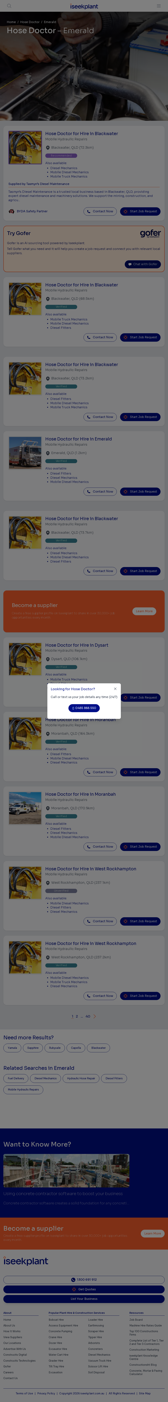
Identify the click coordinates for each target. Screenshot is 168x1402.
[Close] (115, 689)
